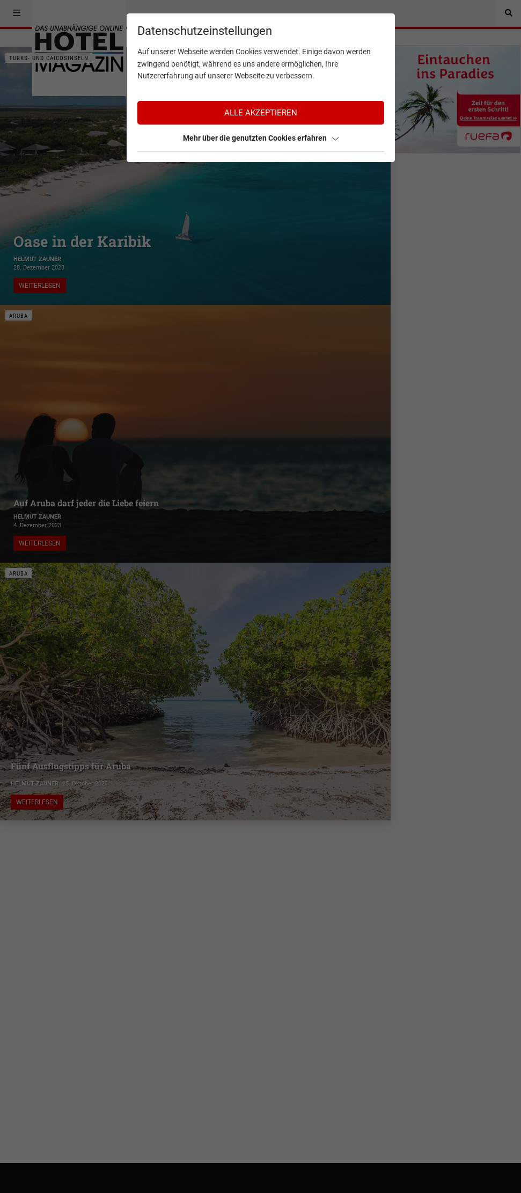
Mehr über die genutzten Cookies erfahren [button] (261, 138)
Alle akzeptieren (260, 113)
